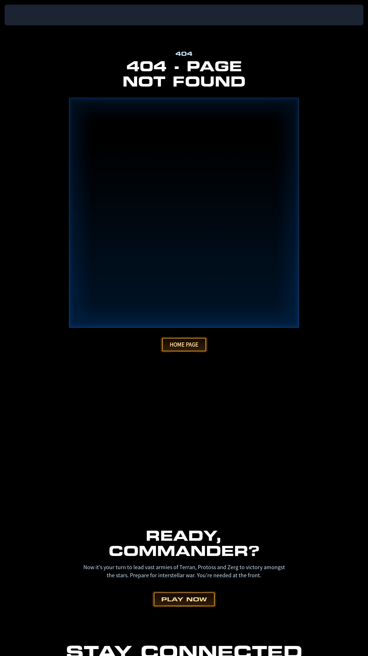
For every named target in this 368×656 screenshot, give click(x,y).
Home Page (184, 121)
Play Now (184, 376)
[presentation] (22, 15)
